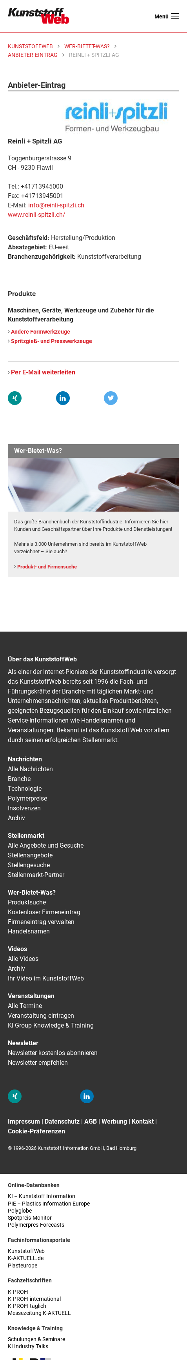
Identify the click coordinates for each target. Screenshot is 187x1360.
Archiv (16, 818)
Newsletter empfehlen (38, 1062)
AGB (90, 1121)
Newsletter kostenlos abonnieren (53, 1053)
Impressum (24, 1121)
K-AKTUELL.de (26, 1258)
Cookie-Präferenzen (36, 1131)
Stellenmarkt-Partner (36, 875)
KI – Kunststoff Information (41, 1196)
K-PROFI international (34, 1299)
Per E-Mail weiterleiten (43, 372)
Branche (19, 779)
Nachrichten (25, 759)
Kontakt (143, 1121)
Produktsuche (27, 902)
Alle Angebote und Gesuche (46, 845)
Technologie (25, 788)
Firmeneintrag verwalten (41, 922)
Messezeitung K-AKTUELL (39, 1313)
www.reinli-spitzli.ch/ (36, 214)
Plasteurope (22, 1265)
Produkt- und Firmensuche (47, 567)
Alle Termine (25, 1006)
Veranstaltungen (31, 996)
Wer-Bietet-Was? (32, 892)
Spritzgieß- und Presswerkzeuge (51, 341)
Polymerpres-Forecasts (36, 1225)
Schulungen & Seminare (36, 1339)
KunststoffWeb (26, 1251)
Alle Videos (23, 958)
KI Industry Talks (28, 1346)
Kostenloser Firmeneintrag (44, 912)
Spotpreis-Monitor (30, 1218)
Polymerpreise (27, 798)
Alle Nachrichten (30, 769)
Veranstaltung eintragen (41, 1015)
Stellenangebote (30, 855)
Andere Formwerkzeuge (40, 332)
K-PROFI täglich (27, 1306)
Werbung (114, 1121)
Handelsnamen (29, 931)
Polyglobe (20, 1210)
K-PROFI (18, 1292)
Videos (17, 949)
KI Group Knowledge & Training (51, 1025)
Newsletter (23, 1043)
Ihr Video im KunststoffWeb (46, 978)
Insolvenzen (24, 808)
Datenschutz (62, 1121)
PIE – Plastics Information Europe (49, 1203)
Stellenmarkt (26, 835)
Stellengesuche (29, 865)
